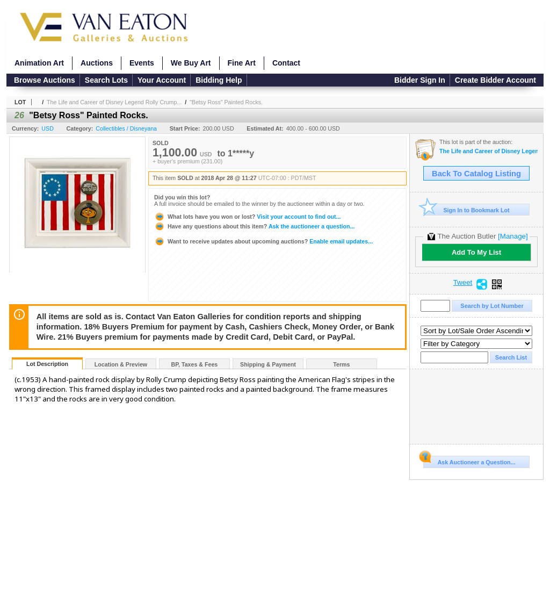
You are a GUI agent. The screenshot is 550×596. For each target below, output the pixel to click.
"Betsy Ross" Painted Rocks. (226, 102)
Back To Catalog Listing (476, 173)
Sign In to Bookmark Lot (466, 210)
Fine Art (242, 63)
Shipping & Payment (268, 364)
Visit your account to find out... (247, 216)
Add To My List (476, 252)
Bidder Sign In (419, 80)
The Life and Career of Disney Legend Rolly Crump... (114, 102)
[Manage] (513, 236)
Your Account (162, 80)
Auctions (97, 63)
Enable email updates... (263, 241)
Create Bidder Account (495, 80)
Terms (341, 364)
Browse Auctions (44, 80)
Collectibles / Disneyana (126, 128)
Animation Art (39, 63)
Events (141, 63)
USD (47, 128)
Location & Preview (121, 364)
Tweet (463, 282)
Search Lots (106, 80)
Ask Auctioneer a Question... (469, 460)
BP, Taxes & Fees (194, 364)
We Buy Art (191, 63)
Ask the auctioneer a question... (254, 226)
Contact (286, 63)
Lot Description (47, 364)
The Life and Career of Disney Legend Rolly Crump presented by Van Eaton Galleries (488, 151)
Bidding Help (219, 80)
